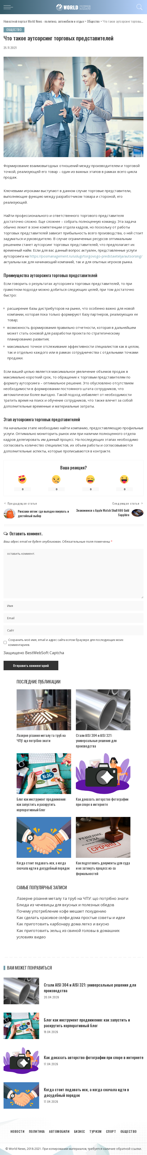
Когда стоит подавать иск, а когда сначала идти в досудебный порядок (43, 865)
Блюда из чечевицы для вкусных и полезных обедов (65, 904)
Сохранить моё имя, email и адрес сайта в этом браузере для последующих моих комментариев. (65, 642)
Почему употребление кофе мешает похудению (61, 911)
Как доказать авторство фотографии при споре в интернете (102, 801)
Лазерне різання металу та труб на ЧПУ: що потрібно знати (41, 738)
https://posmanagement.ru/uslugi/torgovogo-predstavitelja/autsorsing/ (86, 256)
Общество (14, 29)
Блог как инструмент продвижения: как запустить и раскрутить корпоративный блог (41, 804)
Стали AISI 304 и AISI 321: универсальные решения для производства (96, 740)
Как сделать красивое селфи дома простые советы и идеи (71, 917)
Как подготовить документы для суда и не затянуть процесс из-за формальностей (103, 868)
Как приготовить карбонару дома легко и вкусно (63, 924)
